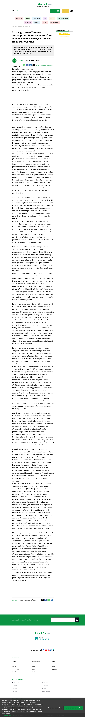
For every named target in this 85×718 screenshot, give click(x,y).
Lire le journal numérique (64, 35)
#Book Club (28, 22)
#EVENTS (52, 18)
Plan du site (15, 691)
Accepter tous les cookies (74, 708)
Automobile (55, 669)
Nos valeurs (45, 682)
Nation (53, 661)
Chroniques (15, 672)
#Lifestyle (36, 22)
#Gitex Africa (19, 18)
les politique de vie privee (8, 715)
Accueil (14, 27)
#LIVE (44, 18)
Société (53, 664)
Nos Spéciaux (35, 672)
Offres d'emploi (46, 691)
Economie (14, 664)
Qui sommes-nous (16, 682)
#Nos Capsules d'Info (63, 18)
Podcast (54, 672)
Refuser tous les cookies (54, 708)
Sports (33, 669)
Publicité (14, 688)
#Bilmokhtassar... (54, 22)
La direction (15, 685)
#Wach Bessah (36, 18)
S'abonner (65, 11)
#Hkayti (28, 18)
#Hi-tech (45, 22)
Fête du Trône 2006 (24, 27)
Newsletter (55, 11)
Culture (14, 666)
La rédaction (45, 685)
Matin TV (14, 661)
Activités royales (36, 661)
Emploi (53, 666)
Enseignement (15, 669)
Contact (44, 688)
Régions (34, 666)
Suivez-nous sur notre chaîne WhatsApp (44, 65)
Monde (33, 664)
